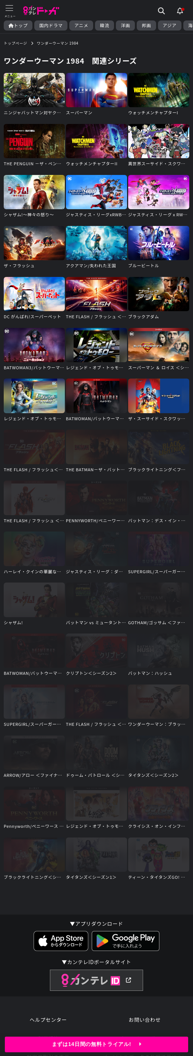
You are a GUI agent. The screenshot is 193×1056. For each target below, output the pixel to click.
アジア (170, 25)
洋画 (125, 25)
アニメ (81, 25)
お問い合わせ (145, 1019)
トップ (18, 25)
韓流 (104, 25)
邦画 (146, 25)
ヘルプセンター (48, 1019)
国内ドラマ (51, 25)
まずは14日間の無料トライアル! (96, 1044)
